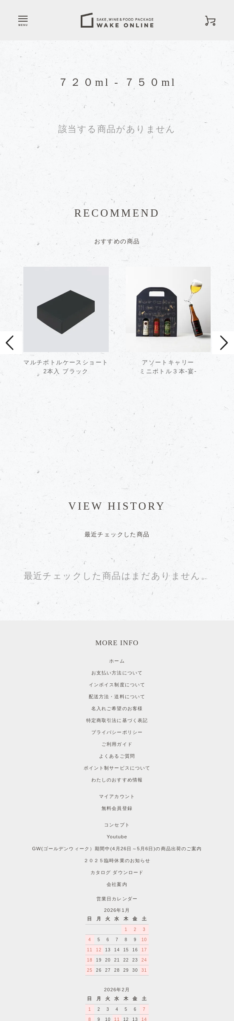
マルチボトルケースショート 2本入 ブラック (65, 367)
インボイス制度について (117, 615)
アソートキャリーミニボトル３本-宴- (168, 367)
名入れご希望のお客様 (117, 639)
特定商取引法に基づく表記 (117, 651)
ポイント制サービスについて (117, 698)
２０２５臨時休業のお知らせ (117, 791)
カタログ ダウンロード (117, 803)
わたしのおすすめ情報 (117, 710)
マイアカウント (117, 727)
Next (223, 308)
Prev (11, 308)
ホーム (116, 591)
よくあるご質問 (117, 686)
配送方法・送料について (117, 627)
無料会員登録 (117, 739)
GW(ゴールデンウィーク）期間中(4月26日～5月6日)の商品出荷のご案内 (117, 779)
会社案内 (117, 815)
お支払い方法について (117, 603)
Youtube (117, 767)
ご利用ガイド (117, 674)
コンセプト (117, 755)
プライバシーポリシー (117, 663)
